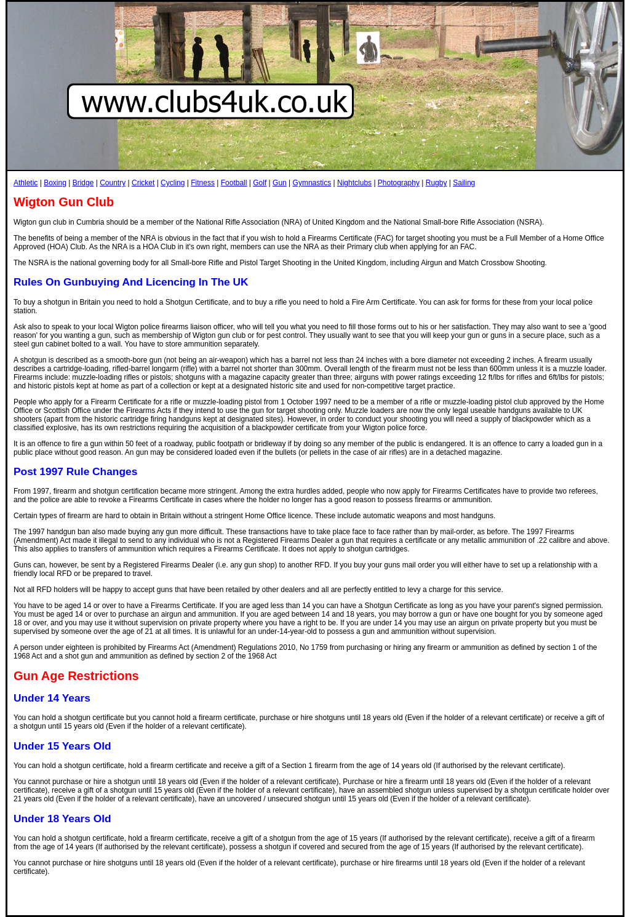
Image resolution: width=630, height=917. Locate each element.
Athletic (26, 182)
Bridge (83, 182)
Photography (399, 182)
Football (234, 182)
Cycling (173, 182)
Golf (259, 182)
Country (113, 182)
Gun (280, 182)
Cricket (143, 182)
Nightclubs (354, 182)
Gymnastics (312, 182)
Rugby (436, 182)
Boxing (55, 182)
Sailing (464, 182)
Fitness (203, 182)
